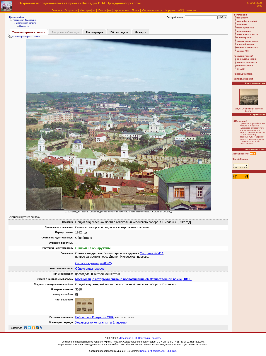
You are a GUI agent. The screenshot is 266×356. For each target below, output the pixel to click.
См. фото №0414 (151, 253)
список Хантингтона (247, 48)
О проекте (71, 10)
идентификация (245, 44)
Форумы (170, 10)
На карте (140, 32)
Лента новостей (241, 154)
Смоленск (24, 26)
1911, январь (239, 121)
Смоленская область (26, 23)
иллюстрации (244, 38)
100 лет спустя (119, 32)
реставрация (244, 31)
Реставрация (94, 32)
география (242, 18)
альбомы (242, 24)
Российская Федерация (24, 20)
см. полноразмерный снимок (24, 36)
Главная (57, 10)
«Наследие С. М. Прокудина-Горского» (140, 338)
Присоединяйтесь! (243, 74)
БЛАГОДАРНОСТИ (243, 79)
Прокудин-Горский (243, 56)
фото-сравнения (246, 28)
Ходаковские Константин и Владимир (101, 322)
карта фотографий (247, 21)
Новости (190, 10)
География (105, 10)
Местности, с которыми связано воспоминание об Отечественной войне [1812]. (133, 279)
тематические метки (247, 41)
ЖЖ (180, 10)
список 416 (243, 51)
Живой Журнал (240, 159)
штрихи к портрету (247, 62)
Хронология (122, 10)
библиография (245, 65)
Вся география (16, 17)
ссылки (241, 69)
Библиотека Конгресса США (94, 317)
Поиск (135, 10)
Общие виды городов (89, 268)
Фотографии (87, 10)
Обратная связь (152, 10)
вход (259, 5)
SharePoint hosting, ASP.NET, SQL (158, 351)
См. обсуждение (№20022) (93, 263)
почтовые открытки (247, 34)
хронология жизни (247, 59)
